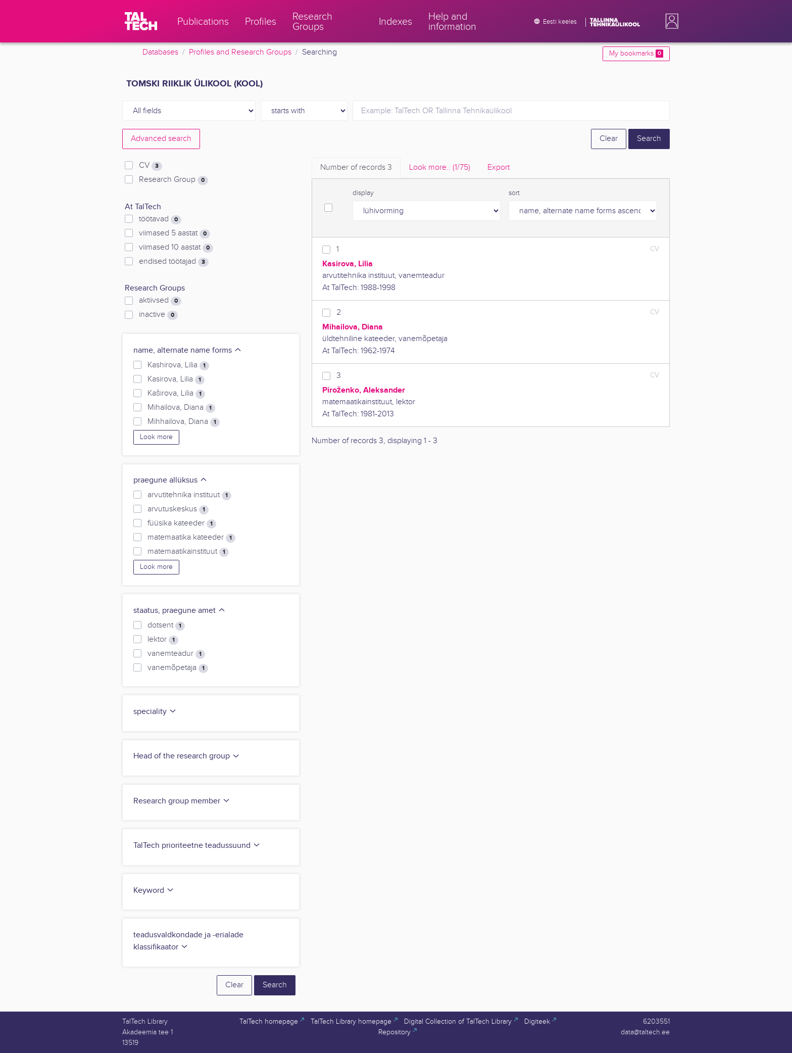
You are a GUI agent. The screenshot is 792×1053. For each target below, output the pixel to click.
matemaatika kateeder (191, 538)
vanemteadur (176, 654)
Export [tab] (498, 167)
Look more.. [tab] (439, 167)
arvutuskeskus (178, 509)
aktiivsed (160, 301)
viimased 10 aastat (176, 248)
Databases (160, 52)
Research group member (181, 801)
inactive (158, 315)
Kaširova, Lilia (176, 394)
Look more (156, 437)
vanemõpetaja (177, 668)
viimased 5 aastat (174, 233)
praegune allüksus (170, 480)
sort (514, 193)
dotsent (166, 625)
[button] (669, 21)
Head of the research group (186, 756)
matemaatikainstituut (188, 552)
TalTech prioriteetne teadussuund (197, 845)
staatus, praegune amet (179, 610)
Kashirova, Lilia (178, 365)
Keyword (153, 890)
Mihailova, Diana (181, 408)
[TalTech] (141, 21)
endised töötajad (174, 262)
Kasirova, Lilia (176, 379)
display (363, 193)
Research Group (173, 180)
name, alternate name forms (187, 350)
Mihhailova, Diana (183, 422)
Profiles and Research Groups (240, 52)
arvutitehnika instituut (189, 495)
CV (150, 166)
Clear (609, 138)
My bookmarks (636, 54)
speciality (155, 711)
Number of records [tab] (356, 167)
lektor (162, 640)
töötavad (160, 219)
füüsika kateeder (181, 523)
